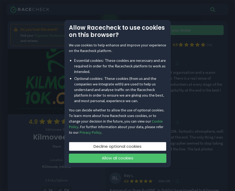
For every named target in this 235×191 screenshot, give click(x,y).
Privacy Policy (90, 132)
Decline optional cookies (117, 146)
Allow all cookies (117, 158)
